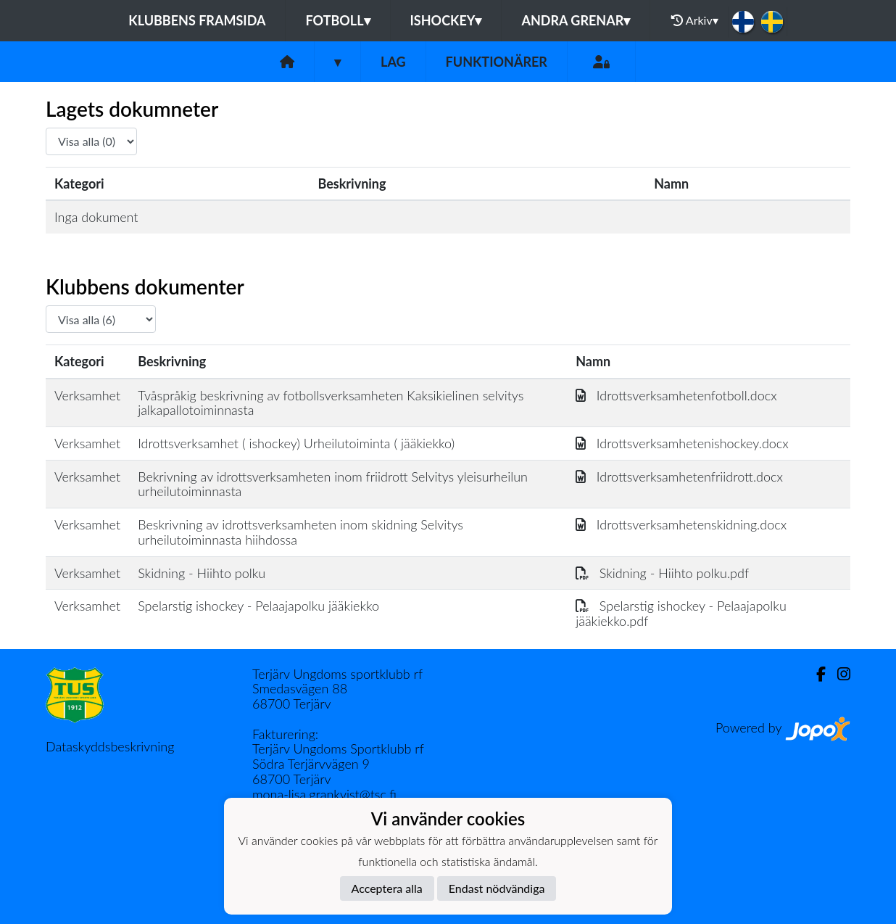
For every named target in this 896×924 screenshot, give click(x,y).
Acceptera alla (387, 888)
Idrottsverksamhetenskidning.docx (681, 524)
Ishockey (446, 20)
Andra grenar (575, 20)
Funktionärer (496, 62)
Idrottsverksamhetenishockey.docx (682, 443)
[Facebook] (815, 674)
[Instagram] (838, 674)
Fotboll (337, 20)
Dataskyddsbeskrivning (110, 746)
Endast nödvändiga (497, 888)
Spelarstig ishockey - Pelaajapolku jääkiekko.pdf (681, 613)
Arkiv (694, 20)
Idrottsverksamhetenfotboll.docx (676, 395)
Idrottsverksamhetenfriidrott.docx (679, 476)
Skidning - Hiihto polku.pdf (662, 573)
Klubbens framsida (196, 20)
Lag (393, 62)
